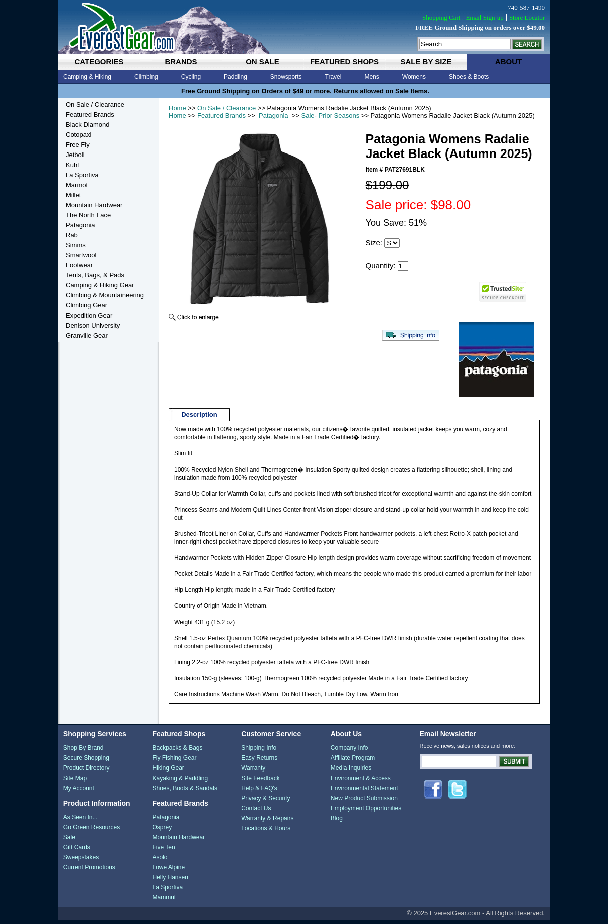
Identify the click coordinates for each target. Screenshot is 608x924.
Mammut (164, 900)
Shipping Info (258, 751)
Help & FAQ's (259, 791)
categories (98, 61)
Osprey (162, 830)
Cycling (191, 76)
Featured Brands (221, 115)
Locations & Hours (265, 831)
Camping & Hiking (87, 76)
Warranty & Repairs (267, 821)
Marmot (77, 185)
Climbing (146, 76)
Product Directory (86, 771)
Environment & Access (361, 781)
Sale (69, 840)
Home (177, 108)
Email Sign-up (484, 17)
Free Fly (78, 144)
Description (199, 418)
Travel (333, 76)
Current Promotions (89, 870)
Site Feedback (260, 781)
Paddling (235, 76)
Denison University (93, 325)
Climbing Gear (86, 305)
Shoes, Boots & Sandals (184, 791)
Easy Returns (259, 761)
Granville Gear (87, 335)
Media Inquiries (351, 771)
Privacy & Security (265, 801)
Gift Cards (76, 850)
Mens (371, 76)
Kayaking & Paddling (180, 781)
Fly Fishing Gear (174, 761)
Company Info (349, 751)
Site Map (75, 781)
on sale (262, 61)
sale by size (425, 61)
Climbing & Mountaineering (105, 295)
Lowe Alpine (168, 870)
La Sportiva (82, 175)
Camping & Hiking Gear (100, 285)
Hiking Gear (168, 771)
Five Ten (163, 850)
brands (181, 61)
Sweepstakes (81, 860)
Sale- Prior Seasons (330, 115)
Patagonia (273, 115)
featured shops (344, 61)
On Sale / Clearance (226, 108)
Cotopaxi (78, 134)
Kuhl (72, 165)
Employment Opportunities (366, 811)
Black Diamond (87, 124)
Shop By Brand (83, 751)
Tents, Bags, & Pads (95, 275)
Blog (337, 821)
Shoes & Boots (469, 76)
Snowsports (286, 76)
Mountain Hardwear (94, 205)
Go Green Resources (91, 830)
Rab (72, 235)
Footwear (79, 265)
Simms (76, 245)
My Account (78, 791)
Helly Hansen (170, 880)
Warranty (253, 771)
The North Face (88, 215)
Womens (414, 76)
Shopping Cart (441, 17)
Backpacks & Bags (177, 751)
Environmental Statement (364, 791)
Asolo (159, 860)
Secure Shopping (86, 761)
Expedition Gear (89, 315)
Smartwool (81, 255)
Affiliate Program (353, 761)
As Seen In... (80, 820)
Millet (73, 195)
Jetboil (75, 155)
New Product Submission (364, 801)
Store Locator (527, 17)
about (508, 61)
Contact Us (256, 811)
